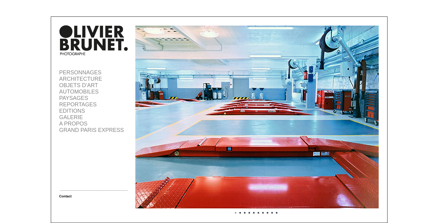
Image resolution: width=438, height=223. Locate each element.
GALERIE (71, 117)
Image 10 (276, 212)
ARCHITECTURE (80, 79)
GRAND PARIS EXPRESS (91, 130)
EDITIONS (72, 111)
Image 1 (235, 212)
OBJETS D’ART (78, 85)
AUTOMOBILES (79, 92)
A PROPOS (73, 124)
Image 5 (253, 212)
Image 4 (249, 212)
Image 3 (244, 212)
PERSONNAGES (80, 72)
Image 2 (240, 212)
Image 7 (263, 212)
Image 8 (267, 212)
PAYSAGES (73, 98)
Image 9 (272, 212)
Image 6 (258, 212)
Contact (65, 196)
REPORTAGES (78, 104)
